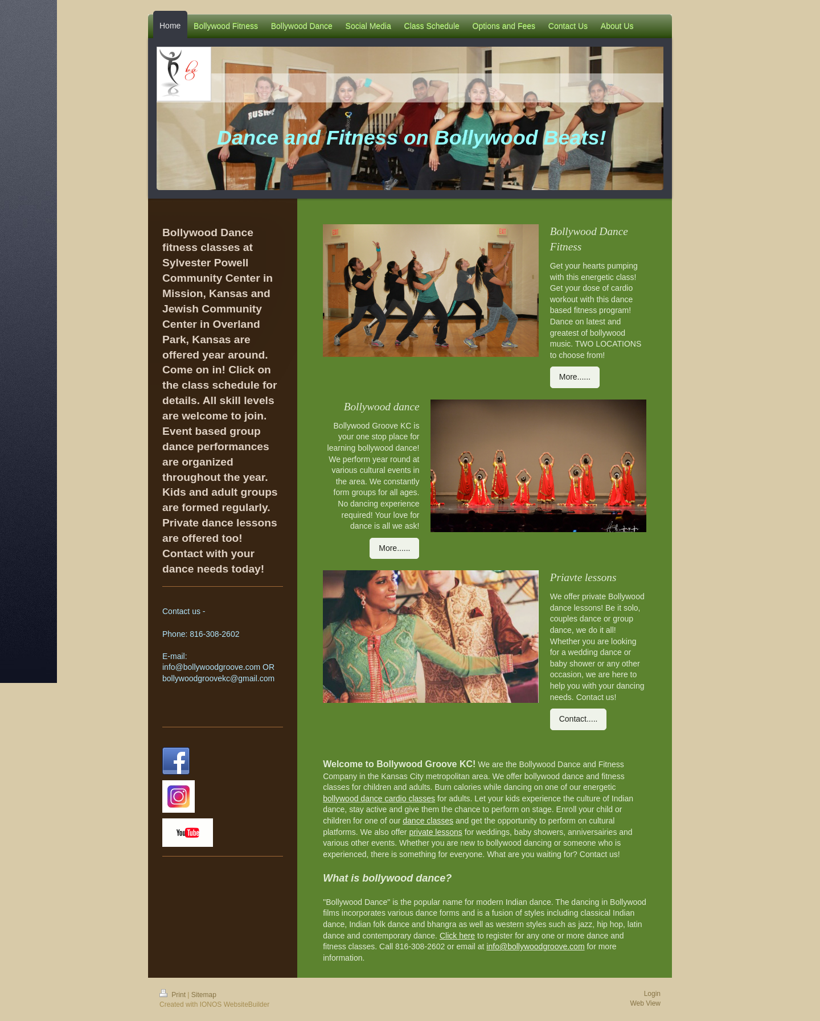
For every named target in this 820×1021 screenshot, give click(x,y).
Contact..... (578, 718)
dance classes (428, 820)
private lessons (435, 832)
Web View (645, 1003)
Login (652, 994)
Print (173, 995)
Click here (457, 935)
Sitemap (203, 995)
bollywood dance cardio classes (379, 798)
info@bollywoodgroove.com (535, 946)
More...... (575, 376)
